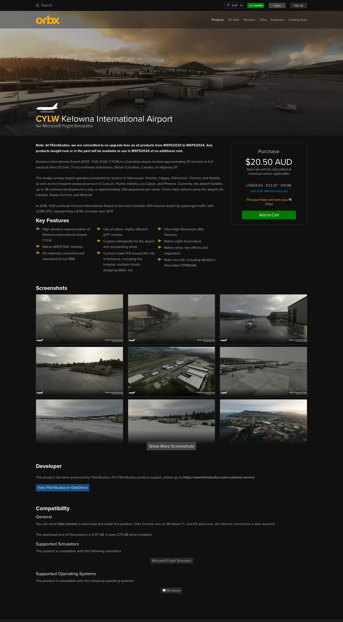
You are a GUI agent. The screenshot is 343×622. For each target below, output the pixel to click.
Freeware (277, 20)
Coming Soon (298, 20)
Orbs (263, 20)
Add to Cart (269, 215)
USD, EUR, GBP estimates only (269, 191)
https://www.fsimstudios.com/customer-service (218, 477)
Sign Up (298, 5)
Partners (249, 20)
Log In (277, 5)
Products (218, 20)
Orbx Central (67, 524)
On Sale (233, 20)
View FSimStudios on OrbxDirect (63, 487)
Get (256, 5)
